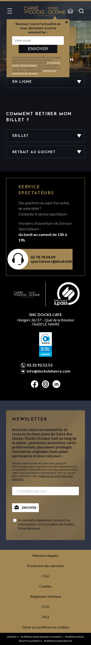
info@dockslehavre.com (48, 371)
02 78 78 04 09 (43, 257)
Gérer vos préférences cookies (45, 627)
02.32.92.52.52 (39, 365)
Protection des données (45, 566)
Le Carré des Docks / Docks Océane (36, 64)
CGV (45, 607)
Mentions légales (45, 555)
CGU (45, 576)
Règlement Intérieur (45, 596)
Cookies (45, 586)
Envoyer (38, 49)
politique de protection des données (34, 72)
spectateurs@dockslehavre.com (48, 261)
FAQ (45, 617)
